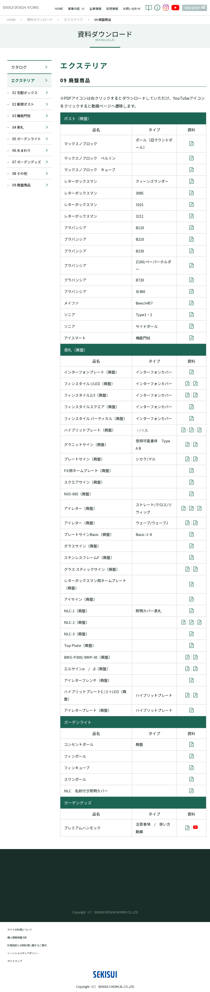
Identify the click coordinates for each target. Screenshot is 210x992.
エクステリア (29, 80)
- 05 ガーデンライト (27, 138)
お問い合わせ (132, 8)
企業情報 (95, 8)
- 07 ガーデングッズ (27, 161)
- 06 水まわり (27, 150)
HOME (59, 8)
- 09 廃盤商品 (27, 184)
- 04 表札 (27, 127)
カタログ (29, 67)
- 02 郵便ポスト (27, 104)
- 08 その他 (27, 173)
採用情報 (112, 8)
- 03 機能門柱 (27, 115)
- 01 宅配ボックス (27, 92)
